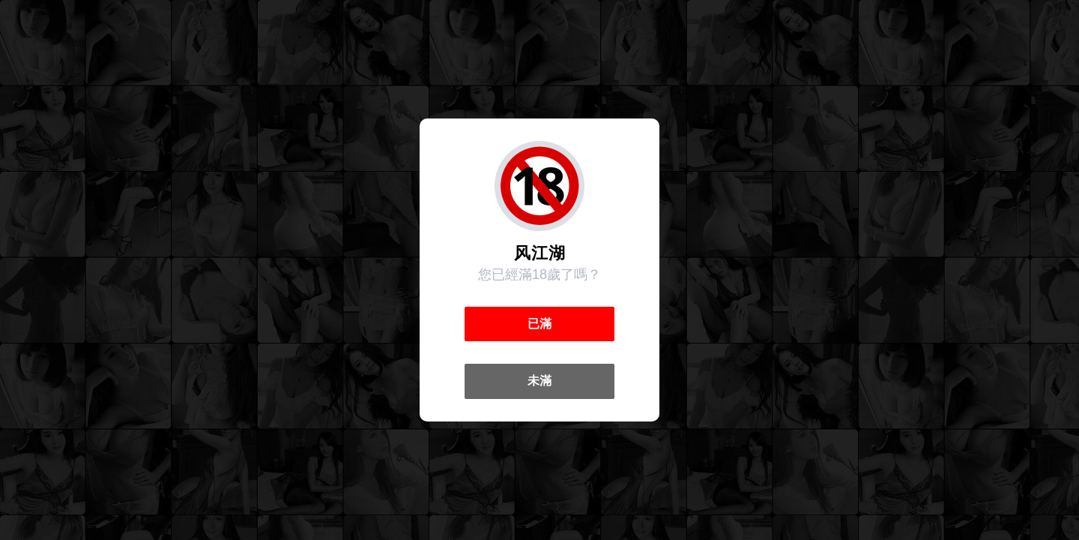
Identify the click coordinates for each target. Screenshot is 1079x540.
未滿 (539, 380)
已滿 (539, 323)
